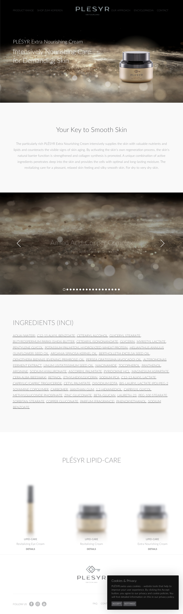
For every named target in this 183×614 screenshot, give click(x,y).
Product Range (23, 10)
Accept (117, 604)
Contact (162, 10)
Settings (130, 604)
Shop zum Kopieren (50, 10)
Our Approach (120, 10)
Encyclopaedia (144, 10)
